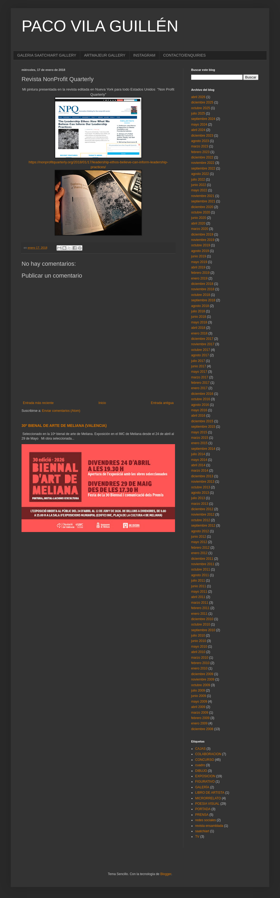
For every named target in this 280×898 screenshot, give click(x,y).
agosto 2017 (200, 355)
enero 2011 (199, 614)
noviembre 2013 (202, 481)
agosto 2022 (200, 174)
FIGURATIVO (205, 781)
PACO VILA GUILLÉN (100, 26)
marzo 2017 (199, 377)
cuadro (200, 765)
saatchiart (202, 831)
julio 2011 (198, 580)
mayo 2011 (199, 591)
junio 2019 (198, 256)
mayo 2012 (199, 542)
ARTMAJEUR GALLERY (104, 55)
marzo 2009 (199, 712)
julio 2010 (198, 635)
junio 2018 (198, 317)
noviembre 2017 (202, 344)
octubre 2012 (200, 520)
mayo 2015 (199, 432)
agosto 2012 (200, 531)
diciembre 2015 (202, 421)
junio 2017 (198, 366)
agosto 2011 (200, 575)
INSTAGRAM (144, 55)
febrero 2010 (200, 663)
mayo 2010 (199, 646)
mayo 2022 (199, 190)
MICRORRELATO (208, 798)
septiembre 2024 (203, 119)
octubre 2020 (200, 212)
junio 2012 (198, 536)
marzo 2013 (199, 504)
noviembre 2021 (202, 196)
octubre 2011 (200, 569)
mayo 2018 (199, 322)
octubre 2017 (200, 350)
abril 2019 (198, 267)
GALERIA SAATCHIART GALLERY (46, 55)
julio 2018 (198, 311)
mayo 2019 (199, 262)
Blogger (165, 874)
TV (197, 836)
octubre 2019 (200, 245)
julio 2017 (198, 361)
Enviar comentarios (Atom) (61, 411)
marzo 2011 (199, 603)
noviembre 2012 (202, 514)
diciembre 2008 (202, 729)
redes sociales (205, 820)
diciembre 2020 (202, 207)
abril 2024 (198, 130)
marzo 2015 (199, 438)
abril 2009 (198, 707)
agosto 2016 (200, 405)
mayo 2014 (199, 460)
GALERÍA (202, 787)
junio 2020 (198, 218)
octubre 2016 (200, 399)
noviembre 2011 (202, 564)
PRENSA (201, 815)
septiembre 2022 (203, 168)
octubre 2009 (200, 685)
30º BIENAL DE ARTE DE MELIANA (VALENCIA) (64, 425)
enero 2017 (199, 388)
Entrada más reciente (38, 403)
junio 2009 (198, 696)
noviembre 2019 (202, 240)
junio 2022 (198, 185)
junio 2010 (198, 641)
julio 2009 (198, 690)
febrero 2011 (200, 608)
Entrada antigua (162, 403)
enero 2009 (199, 723)
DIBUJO (201, 771)
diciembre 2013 (202, 476)
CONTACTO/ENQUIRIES (184, 55)
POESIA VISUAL (207, 804)
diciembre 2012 (202, 509)
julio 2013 (198, 498)
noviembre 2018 (202, 289)
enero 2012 (199, 553)
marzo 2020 (199, 229)
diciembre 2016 (202, 394)
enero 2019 (199, 278)
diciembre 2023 (202, 135)
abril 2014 (198, 465)
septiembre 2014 (203, 449)
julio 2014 (198, 454)
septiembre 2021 (203, 201)
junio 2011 (198, 586)
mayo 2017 (199, 372)
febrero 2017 (200, 383)
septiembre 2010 (203, 630)
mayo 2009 (199, 701)
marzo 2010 (199, 657)
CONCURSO (204, 760)
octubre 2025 (200, 108)
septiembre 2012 (203, 525)
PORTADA (203, 809)
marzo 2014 (199, 470)
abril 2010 (198, 652)
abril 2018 (198, 328)
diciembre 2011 (202, 559)
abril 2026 (198, 97)
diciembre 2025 (202, 102)
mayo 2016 (199, 410)
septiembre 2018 (203, 300)
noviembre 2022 (202, 163)
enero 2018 (199, 333)
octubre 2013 (200, 487)
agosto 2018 (200, 306)
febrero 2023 (200, 152)
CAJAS (200, 749)
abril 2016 (198, 415)
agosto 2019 (200, 251)
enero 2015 (199, 443)
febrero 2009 (200, 718)
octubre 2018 (200, 295)
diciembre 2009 (202, 674)
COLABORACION (208, 754)
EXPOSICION (205, 776)
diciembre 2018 (202, 284)
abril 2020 (198, 223)
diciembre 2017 (202, 339)
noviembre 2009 (202, 679)
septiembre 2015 (203, 427)
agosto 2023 (200, 141)
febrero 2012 (200, 548)
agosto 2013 (200, 493)
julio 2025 (198, 113)
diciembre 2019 (202, 234)
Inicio (102, 403)
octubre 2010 (200, 624)
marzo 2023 (199, 146)
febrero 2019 (200, 273)
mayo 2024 (199, 124)
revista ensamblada (209, 826)
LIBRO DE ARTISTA (209, 793)
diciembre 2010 (202, 619)
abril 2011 (198, 597)
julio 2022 (198, 179)
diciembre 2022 (202, 157)
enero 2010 (199, 668)
